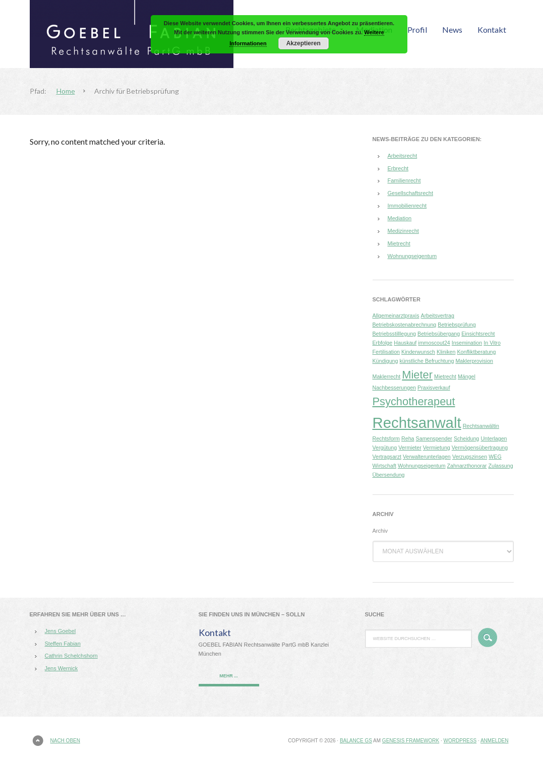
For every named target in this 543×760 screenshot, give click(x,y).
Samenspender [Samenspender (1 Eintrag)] (434, 438)
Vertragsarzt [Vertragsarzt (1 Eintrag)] (387, 457)
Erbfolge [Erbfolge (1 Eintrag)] (383, 343)
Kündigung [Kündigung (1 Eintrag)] (385, 361)
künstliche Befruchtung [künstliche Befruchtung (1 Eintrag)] (427, 361)
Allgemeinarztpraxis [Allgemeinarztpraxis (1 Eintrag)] (396, 315)
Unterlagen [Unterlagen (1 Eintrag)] (493, 438)
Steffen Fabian (63, 644)
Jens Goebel (60, 631)
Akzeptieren (303, 43)
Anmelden (494, 740)
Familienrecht (404, 180)
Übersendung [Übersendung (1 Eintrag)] (389, 475)
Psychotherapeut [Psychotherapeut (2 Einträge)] (414, 401)
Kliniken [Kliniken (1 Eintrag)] (446, 352)
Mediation (400, 218)
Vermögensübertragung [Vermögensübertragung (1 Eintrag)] (480, 448)
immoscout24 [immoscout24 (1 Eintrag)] (434, 343)
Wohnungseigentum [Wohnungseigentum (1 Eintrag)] (422, 466)
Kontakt (215, 632)
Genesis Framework (410, 740)
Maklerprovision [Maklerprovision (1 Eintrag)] (474, 361)
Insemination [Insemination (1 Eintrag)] (467, 343)
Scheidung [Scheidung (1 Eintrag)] (466, 438)
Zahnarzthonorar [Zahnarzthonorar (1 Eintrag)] (467, 466)
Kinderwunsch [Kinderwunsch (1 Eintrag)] (418, 352)
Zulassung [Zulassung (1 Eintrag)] (500, 466)
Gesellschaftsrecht (410, 193)
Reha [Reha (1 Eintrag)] (407, 438)
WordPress (460, 740)
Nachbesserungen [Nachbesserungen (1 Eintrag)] (394, 388)
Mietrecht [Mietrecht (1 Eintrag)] (445, 376)
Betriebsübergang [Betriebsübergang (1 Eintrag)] (438, 334)
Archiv (380, 531)
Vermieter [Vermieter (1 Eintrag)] (409, 448)
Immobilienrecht (407, 206)
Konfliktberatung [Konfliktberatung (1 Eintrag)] (476, 352)
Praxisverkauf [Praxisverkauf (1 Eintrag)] (433, 388)
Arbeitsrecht (402, 156)
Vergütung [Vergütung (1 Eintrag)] (385, 448)
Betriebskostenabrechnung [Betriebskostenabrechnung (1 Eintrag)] (405, 325)
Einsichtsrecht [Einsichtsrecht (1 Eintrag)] (478, 334)
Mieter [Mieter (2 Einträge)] (417, 374)
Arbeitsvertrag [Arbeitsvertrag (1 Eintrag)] (437, 315)
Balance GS (356, 740)
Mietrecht (399, 243)
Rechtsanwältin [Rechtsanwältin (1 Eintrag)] (481, 426)
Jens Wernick (61, 668)
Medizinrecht (403, 231)
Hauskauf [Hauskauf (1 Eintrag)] (405, 343)
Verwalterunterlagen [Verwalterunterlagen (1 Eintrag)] (427, 457)
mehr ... (228, 675)
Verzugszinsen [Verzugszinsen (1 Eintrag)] (469, 457)
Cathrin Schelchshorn (71, 656)
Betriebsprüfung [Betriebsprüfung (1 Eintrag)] (456, 325)
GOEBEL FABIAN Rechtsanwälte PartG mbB (141, 34)
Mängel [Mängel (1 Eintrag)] (466, 376)
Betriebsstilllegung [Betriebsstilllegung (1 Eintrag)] (394, 334)
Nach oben (65, 740)
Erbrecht (398, 168)
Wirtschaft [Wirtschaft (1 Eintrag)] (384, 466)
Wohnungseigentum (412, 256)
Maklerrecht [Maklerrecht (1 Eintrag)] (387, 376)
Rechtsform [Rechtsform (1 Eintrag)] (386, 438)
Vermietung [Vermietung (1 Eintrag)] (436, 448)
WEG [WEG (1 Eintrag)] (495, 457)
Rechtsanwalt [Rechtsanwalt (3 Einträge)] (417, 422)
